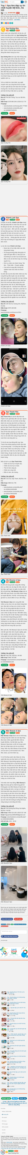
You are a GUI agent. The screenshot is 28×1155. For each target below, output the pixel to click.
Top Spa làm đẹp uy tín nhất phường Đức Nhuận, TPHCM (16, 998)
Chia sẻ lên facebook (7, 919)
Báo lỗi (17, 12)
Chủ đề (3, 1129)
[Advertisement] (14, 200)
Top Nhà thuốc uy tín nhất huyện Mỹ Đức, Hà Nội (16, 1041)
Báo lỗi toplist (18, 919)
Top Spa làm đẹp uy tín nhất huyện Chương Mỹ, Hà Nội (15, 1078)
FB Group (4, 1121)
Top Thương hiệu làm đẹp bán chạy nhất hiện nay (16, 1019)
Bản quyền (4, 1117)
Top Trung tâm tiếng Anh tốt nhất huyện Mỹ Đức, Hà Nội (16, 1051)
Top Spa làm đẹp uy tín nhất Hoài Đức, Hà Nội (16, 1057)
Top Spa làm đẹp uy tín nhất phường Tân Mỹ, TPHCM (16, 1089)
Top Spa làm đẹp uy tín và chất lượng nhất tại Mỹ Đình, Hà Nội (16, 1003)
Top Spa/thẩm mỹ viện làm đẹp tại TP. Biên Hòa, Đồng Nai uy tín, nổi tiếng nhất (16, 1067)
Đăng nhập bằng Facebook (9, 936)
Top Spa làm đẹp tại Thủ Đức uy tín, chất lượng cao (16, 992)
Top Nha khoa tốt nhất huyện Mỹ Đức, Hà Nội (16, 1046)
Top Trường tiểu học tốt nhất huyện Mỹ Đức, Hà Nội (16, 1029)
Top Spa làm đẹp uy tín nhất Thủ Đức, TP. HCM (16, 1024)
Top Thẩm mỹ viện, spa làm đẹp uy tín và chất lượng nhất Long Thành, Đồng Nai (16, 1035)
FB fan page (5, 1124)
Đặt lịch (17, 30)
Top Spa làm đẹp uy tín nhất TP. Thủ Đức (16, 1008)
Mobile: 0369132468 (6, 1111)
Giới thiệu (3, 1108)
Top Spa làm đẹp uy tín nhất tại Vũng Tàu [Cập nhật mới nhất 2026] (16, 1062)
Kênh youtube (5, 1127)
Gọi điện (12, 30)
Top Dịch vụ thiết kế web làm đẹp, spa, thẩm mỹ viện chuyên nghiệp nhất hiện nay (16, 1083)
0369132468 (9, 1142)
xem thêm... (17, 19)
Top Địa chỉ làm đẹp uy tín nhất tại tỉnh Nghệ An (16, 1072)
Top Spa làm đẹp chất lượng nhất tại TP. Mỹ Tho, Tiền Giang (16, 1013)
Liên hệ (3, 1132)
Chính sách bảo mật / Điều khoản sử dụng (11, 1148)
